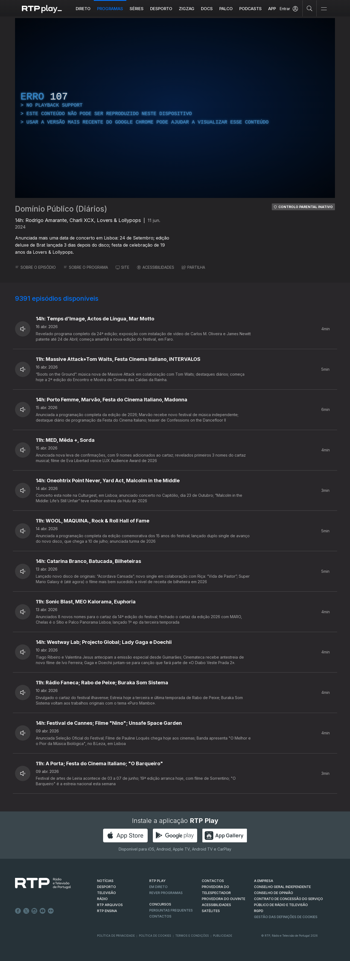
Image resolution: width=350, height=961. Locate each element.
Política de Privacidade (116, 935)
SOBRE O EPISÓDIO (35, 267)
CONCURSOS (160, 904)
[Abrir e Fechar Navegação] (324, 9)
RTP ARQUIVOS (110, 905)
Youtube (43, 911)
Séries (137, 8)
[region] (175, 108)
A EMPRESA (263, 881)
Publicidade (222, 935)
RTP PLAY (157, 881)
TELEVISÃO (106, 893)
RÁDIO (102, 899)
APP (272, 8)
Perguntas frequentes (171, 910)
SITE (122, 267)
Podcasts (250, 8)
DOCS (207, 8)
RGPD (258, 911)
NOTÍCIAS (105, 881)
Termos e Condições (192, 935)
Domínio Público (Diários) (61, 209)
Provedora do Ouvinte (223, 899)
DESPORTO (106, 887)
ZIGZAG (186, 8)
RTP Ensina (107, 911)
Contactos (160, 916)
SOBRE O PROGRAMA (85, 267)
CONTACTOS (213, 881)
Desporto (161, 8)
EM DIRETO (158, 887)
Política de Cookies (155, 935)
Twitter (26, 911)
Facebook (18, 911)
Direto (83, 8)
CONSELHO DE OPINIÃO (273, 893)
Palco (226, 8)
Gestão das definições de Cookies (285, 917)
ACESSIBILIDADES (155, 267)
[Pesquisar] (310, 8)
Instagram (34, 911)
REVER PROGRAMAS (166, 893)
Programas (110, 8)
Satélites (211, 911)
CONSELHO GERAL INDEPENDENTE (282, 887)
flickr (51, 911)
